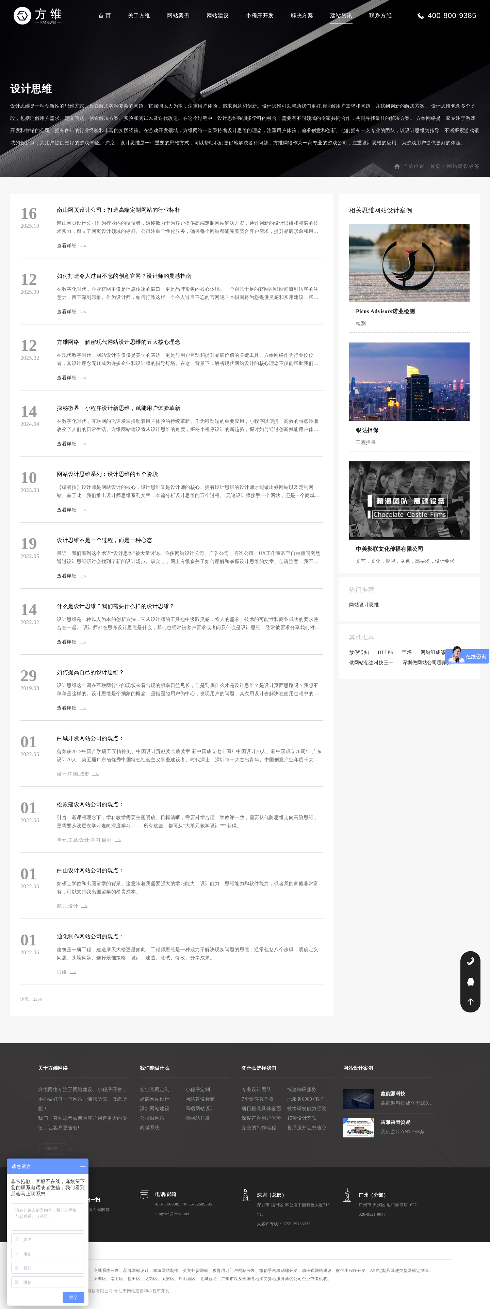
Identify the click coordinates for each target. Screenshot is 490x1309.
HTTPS (385, 659)
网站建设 (218, 15)
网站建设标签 (463, 173)
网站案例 (178, 15)
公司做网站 (152, 1125)
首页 (435, 173)
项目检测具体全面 (261, 1115)
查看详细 (68, 252)
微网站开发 (197, 1125)
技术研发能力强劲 (307, 1115)
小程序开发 (260, 15)
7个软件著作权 (258, 1106)
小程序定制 (197, 1096)
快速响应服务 (302, 1096)
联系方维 (380, 15)
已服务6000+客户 (306, 1106)
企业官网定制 (154, 1096)
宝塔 (407, 659)
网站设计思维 (364, 611)
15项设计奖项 (302, 1125)
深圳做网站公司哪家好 (427, 669)
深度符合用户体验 (261, 1125)
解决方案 (302, 15)
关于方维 (139, 15)
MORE (51, 1155)
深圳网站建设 (154, 1115)
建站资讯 (341, 15)
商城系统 (150, 1134)
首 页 (104, 15)
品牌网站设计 (154, 1106)
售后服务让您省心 (307, 1134)
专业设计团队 (256, 1096)
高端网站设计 (200, 1115)
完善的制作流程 (259, 1134)
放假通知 (359, 659)
